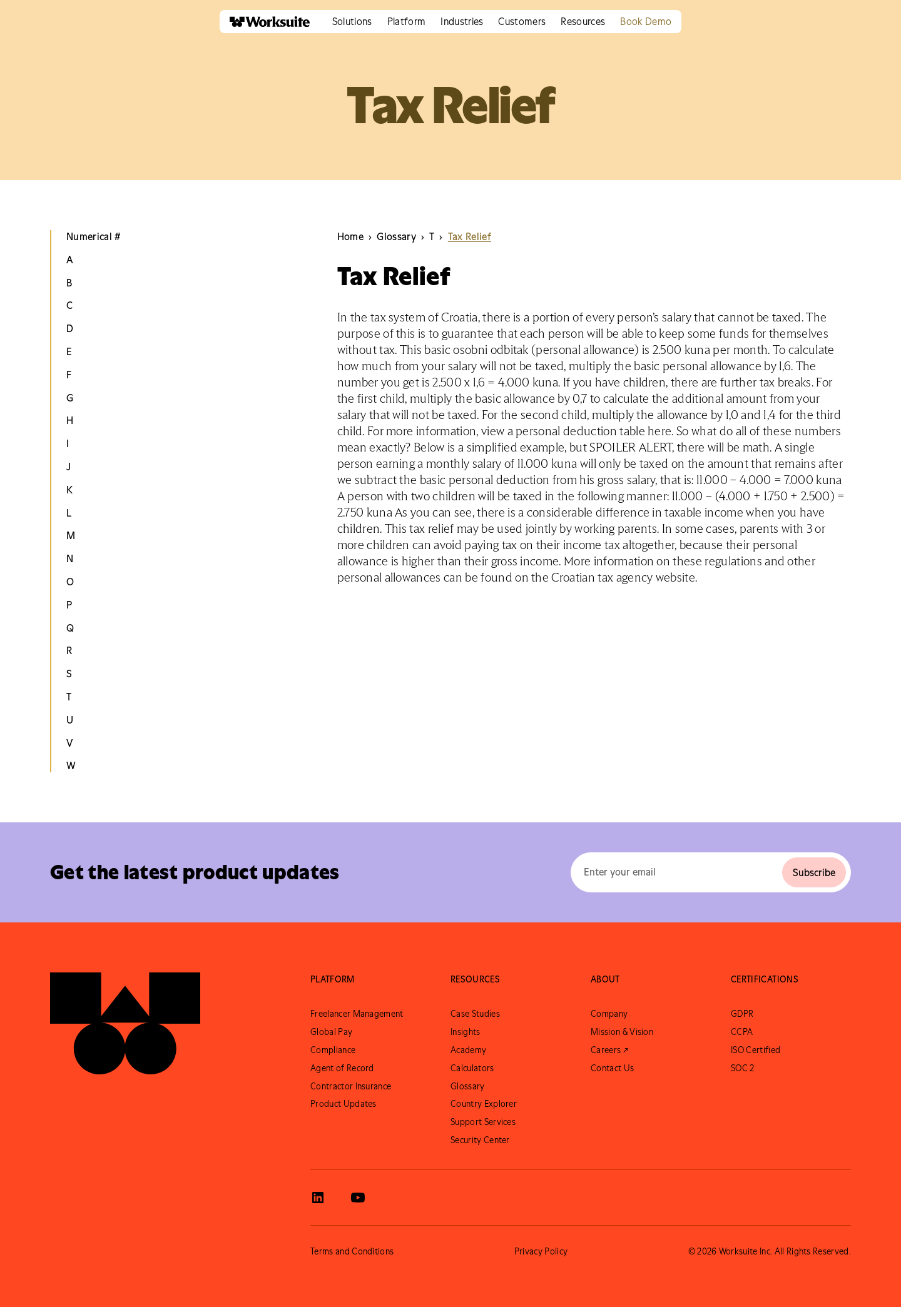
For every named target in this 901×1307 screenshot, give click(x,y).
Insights (465, 1031)
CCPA (742, 1031)
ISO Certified (755, 1050)
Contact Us (612, 1068)
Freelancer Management (357, 1013)
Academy (468, 1050)
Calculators (472, 1068)
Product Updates (343, 1103)
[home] (265, 21)
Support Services (483, 1122)
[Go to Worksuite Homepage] (125, 1023)
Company (609, 1013)
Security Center (480, 1140)
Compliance (332, 1050)
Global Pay (331, 1031)
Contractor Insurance (350, 1086)
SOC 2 (743, 1068)
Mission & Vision (622, 1031)
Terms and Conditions (352, 1251)
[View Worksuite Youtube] (357, 1197)
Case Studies (475, 1013)
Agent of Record (342, 1068)
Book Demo (645, 21)
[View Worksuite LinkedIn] (317, 1197)
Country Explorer (483, 1103)
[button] (352, 21)
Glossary (467, 1086)
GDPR (742, 1013)
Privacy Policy (541, 1251)
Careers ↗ (609, 1050)
